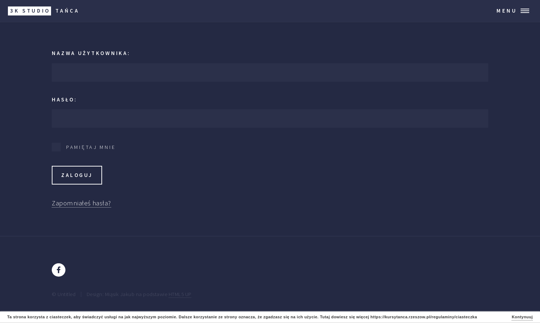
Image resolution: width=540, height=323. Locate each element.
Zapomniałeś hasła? (81, 203)
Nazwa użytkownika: (91, 53)
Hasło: (64, 99)
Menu (506, 10)
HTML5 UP (180, 294)
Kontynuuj (522, 317)
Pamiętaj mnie (91, 147)
